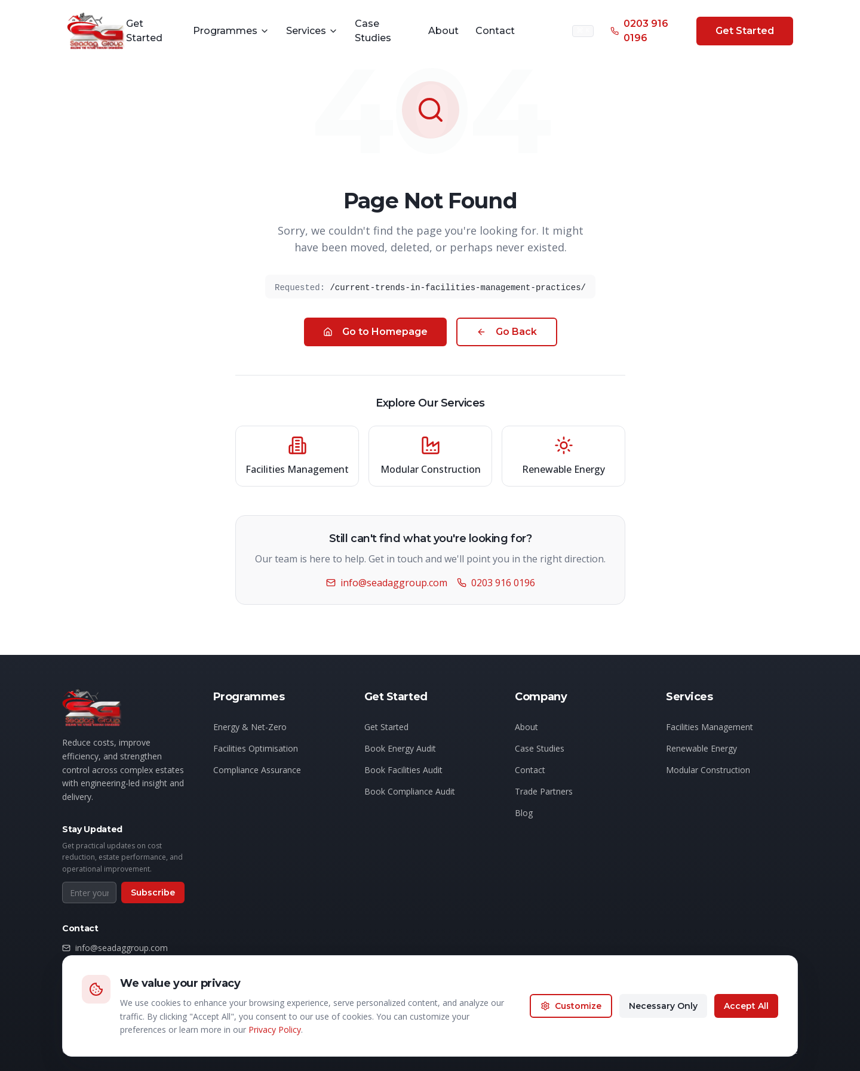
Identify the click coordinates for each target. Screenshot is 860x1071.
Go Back (506, 331)
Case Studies (373, 31)
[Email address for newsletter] (89, 893)
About (443, 30)
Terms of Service (765, 1055)
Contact (495, 30)
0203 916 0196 (639, 31)
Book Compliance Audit (409, 792)
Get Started (144, 31)
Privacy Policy (691, 1055)
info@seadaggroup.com (386, 582)
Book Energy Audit (400, 749)
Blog (524, 814)
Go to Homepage (374, 331)
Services (312, 30)
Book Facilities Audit (403, 771)
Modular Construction (708, 771)
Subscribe (153, 893)
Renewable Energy (701, 749)
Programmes (231, 30)
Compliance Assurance (257, 771)
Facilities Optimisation (255, 749)
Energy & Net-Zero (250, 728)
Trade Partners (544, 792)
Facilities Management (709, 728)
